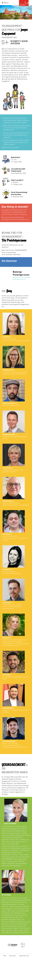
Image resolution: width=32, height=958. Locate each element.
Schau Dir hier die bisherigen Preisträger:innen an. (21, 278)
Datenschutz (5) (24, 956)
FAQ (4, 956)
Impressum (12, 956)
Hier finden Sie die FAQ (11, 147)
